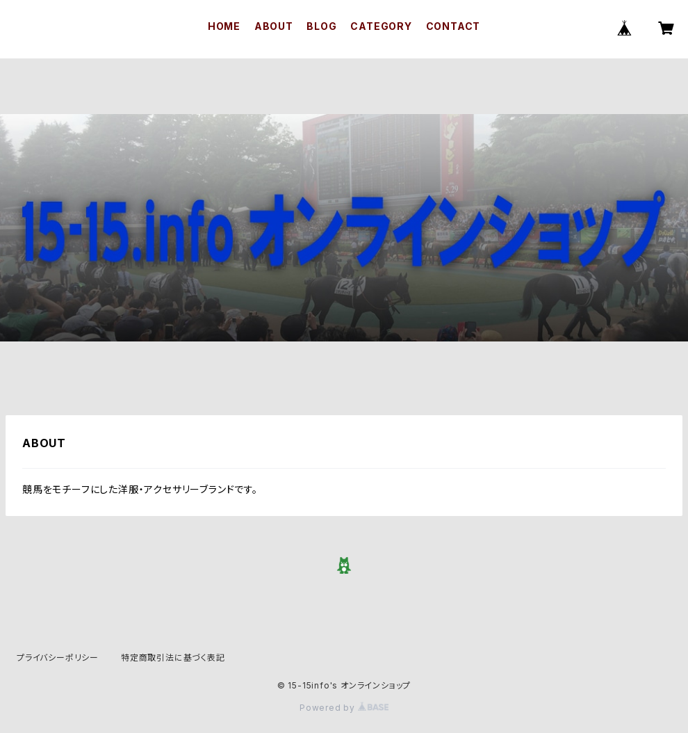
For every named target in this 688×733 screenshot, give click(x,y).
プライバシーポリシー (58, 657)
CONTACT (453, 26)
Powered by (344, 707)
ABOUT (273, 26)
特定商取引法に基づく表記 (173, 657)
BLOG (321, 26)
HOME (224, 26)
